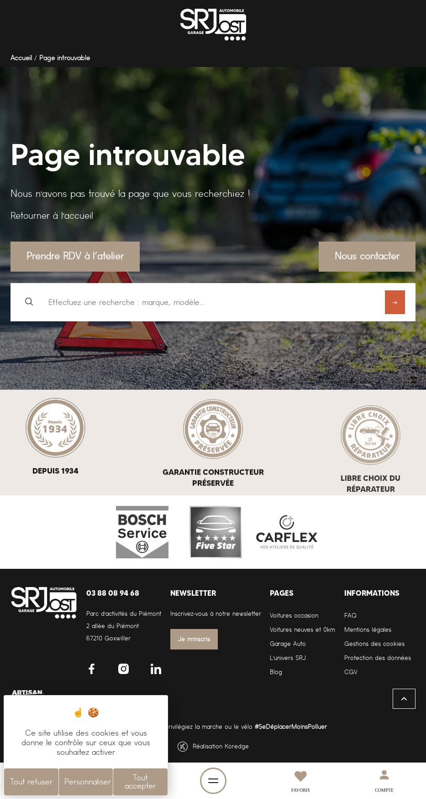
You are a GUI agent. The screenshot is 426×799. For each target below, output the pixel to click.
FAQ (350, 615)
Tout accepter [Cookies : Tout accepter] (140, 782)
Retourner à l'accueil (52, 215)
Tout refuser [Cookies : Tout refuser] (31, 782)
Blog (276, 672)
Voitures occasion (294, 615)
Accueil (21, 58)
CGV (351, 672)
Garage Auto (288, 644)
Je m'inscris (194, 639)
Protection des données (377, 658)
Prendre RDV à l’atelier (75, 256)
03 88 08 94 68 (112, 593)
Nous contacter (367, 256)
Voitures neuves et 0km (302, 630)
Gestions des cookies (374, 644)
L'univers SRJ (288, 658)
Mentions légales (367, 630)
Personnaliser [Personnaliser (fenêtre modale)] (87, 782)
